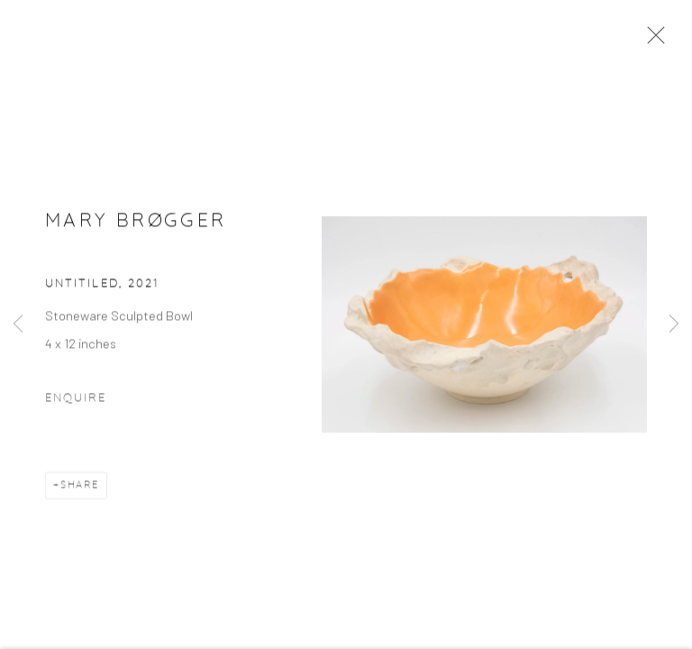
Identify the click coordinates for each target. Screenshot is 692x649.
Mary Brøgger (135, 222)
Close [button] (651, 40)
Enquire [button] (75, 401)
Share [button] (79, 487)
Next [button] (674, 324)
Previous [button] (18, 324)
